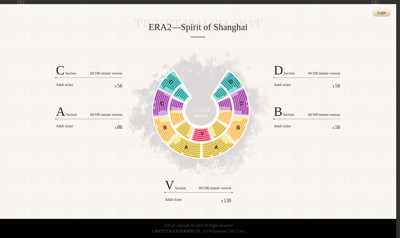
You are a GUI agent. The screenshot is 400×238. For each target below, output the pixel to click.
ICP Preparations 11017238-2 (224, 231)
